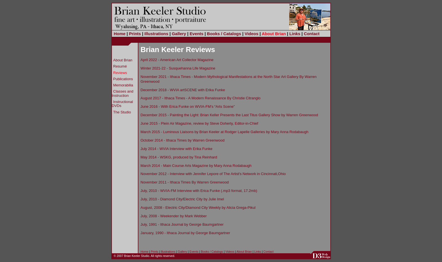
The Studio (122, 112)
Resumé (120, 66)
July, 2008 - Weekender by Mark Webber (174, 216)
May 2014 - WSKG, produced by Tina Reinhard (179, 157)
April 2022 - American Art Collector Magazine (177, 60)
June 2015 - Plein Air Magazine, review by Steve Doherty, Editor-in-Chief (199, 123)
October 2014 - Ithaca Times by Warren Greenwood (183, 140)
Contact (312, 33)
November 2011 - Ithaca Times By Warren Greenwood (185, 182)
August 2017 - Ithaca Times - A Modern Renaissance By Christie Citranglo (201, 98)
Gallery (179, 33)
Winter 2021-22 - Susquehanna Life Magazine (178, 68)
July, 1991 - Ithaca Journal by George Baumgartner (182, 224)
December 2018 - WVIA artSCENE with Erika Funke (183, 90)
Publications (123, 79)
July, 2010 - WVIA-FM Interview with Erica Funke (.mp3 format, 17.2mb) (199, 191)
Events (197, 33)
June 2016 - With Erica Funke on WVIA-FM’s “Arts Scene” (188, 106)
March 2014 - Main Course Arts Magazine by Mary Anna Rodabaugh (196, 166)
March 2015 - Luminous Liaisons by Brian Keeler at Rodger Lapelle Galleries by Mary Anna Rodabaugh (224, 132)
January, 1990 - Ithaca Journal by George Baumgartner (185, 233)
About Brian (274, 33)
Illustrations (156, 33)
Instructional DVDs (122, 104)
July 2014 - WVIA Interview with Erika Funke (177, 149)
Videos (251, 33)
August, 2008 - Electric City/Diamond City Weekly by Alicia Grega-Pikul (198, 207)
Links (294, 33)
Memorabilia (123, 85)
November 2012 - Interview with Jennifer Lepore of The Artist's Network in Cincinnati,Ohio (213, 174)
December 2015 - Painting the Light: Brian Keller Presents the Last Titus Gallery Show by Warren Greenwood (229, 115)
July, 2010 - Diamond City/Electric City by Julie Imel (182, 199)
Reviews (120, 73)
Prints (135, 33)
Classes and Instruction (123, 93)
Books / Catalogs (224, 33)
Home (120, 33)
